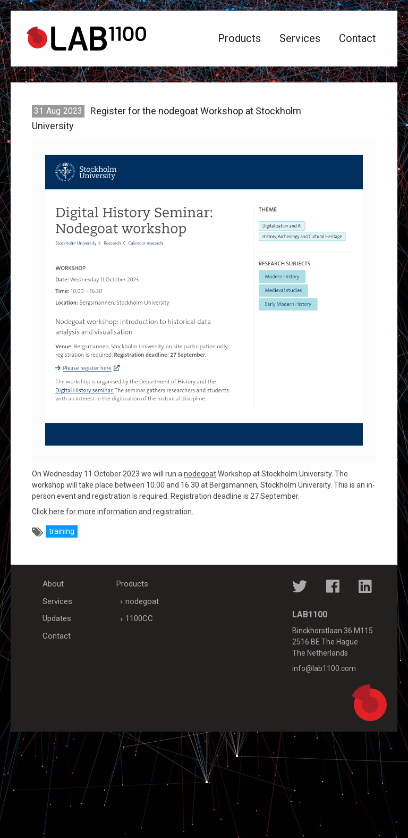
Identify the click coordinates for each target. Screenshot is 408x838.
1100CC (139, 618)
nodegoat (200, 474)
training (61, 531)
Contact (357, 38)
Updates (56, 618)
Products (239, 38)
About (53, 584)
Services (299, 38)
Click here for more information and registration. (112, 511)
